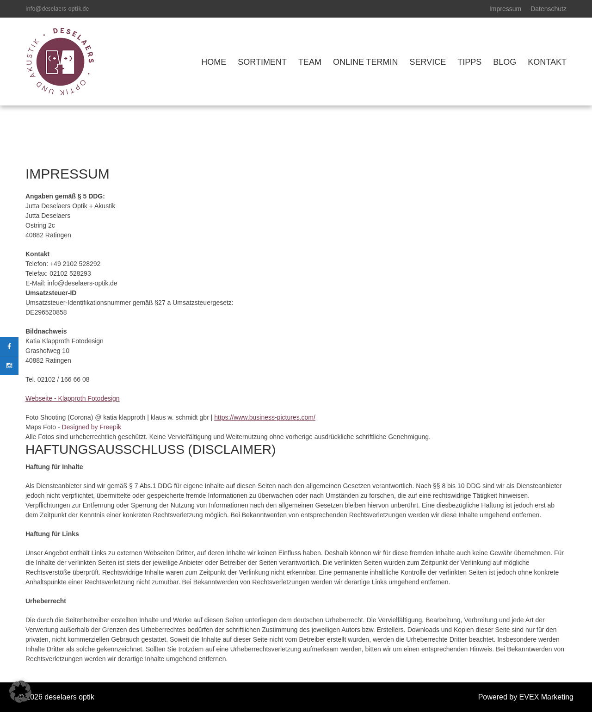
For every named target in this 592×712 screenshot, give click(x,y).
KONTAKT (547, 62)
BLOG (504, 62)
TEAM (309, 62)
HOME (213, 62)
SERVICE (428, 62)
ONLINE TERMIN (365, 62)
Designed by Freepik (91, 427)
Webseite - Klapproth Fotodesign (72, 398)
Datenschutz (548, 8)
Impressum (505, 8)
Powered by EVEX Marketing (526, 697)
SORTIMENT (262, 62)
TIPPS (469, 62)
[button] (20, 691)
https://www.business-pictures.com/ (264, 417)
